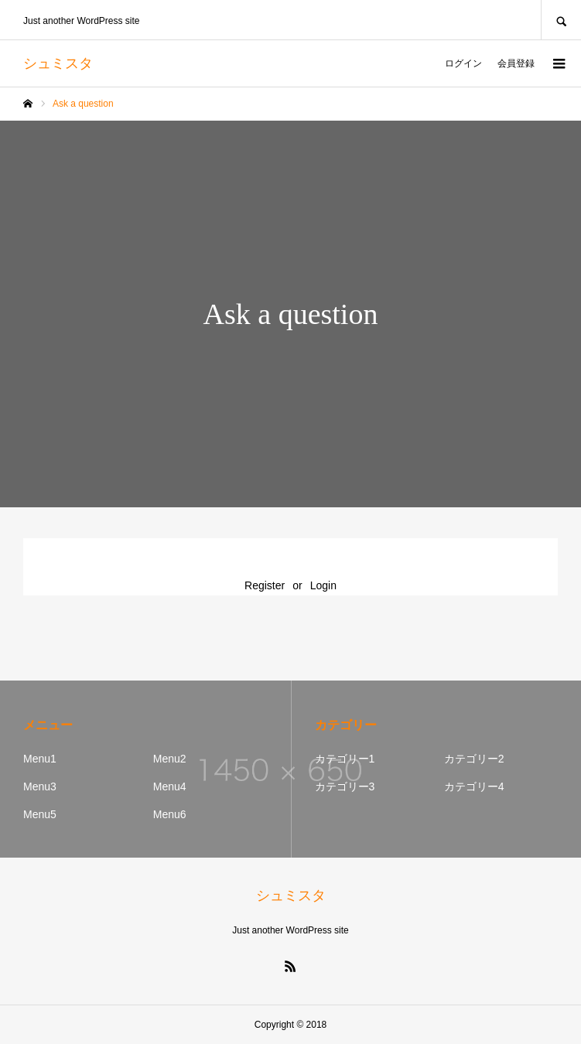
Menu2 (169, 758)
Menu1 (39, 758)
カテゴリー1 (345, 758)
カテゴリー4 (474, 786)
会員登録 (516, 63)
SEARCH (561, 19)
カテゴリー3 (345, 786)
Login (323, 585)
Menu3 (39, 786)
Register (264, 585)
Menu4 (169, 786)
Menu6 (169, 814)
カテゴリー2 (474, 758)
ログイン (463, 63)
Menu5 (39, 814)
